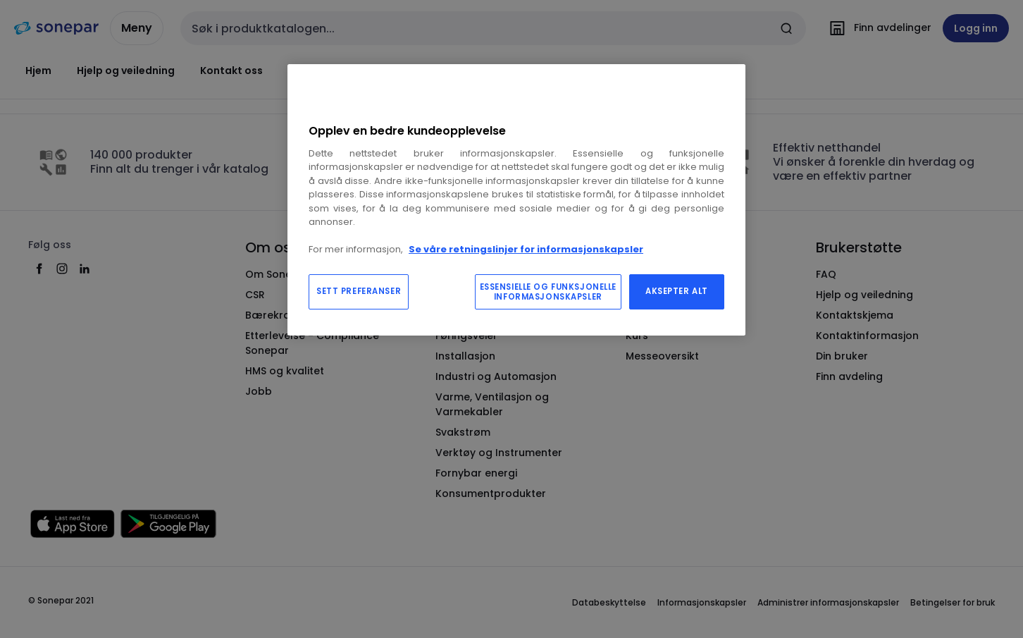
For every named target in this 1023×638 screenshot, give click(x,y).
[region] (516, 200)
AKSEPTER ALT (676, 291)
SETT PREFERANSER (358, 291)
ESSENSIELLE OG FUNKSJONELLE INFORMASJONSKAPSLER (548, 291)
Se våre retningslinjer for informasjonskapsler (526, 249)
